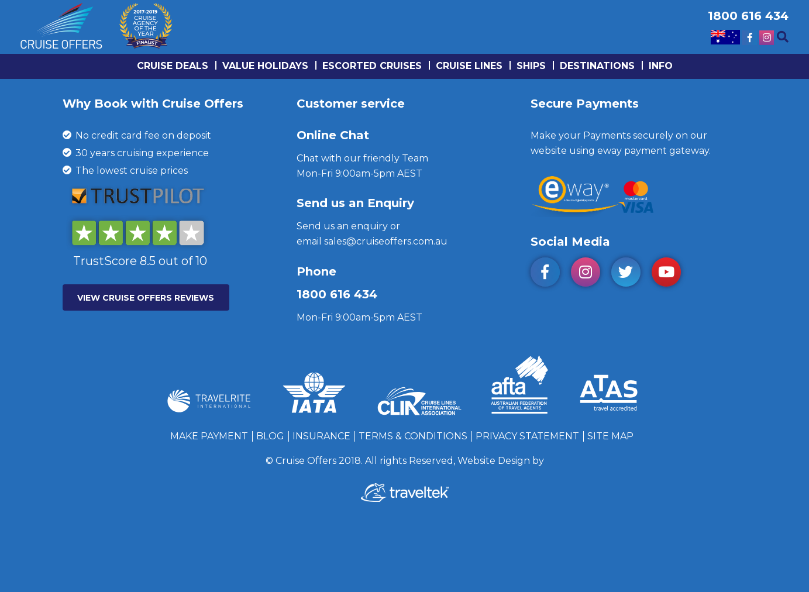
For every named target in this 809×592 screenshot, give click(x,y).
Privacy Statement (527, 436)
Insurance (321, 436)
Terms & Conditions (413, 436)
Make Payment (209, 436)
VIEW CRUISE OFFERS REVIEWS (145, 297)
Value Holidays (265, 65)
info (661, 65)
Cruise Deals (172, 65)
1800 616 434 (337, 294)
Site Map (610, 436)
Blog (270, 436)
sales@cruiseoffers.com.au (385, 241)
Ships (531, 65)
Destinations (597, 65)
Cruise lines (469, 65)
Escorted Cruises (372, 65)
